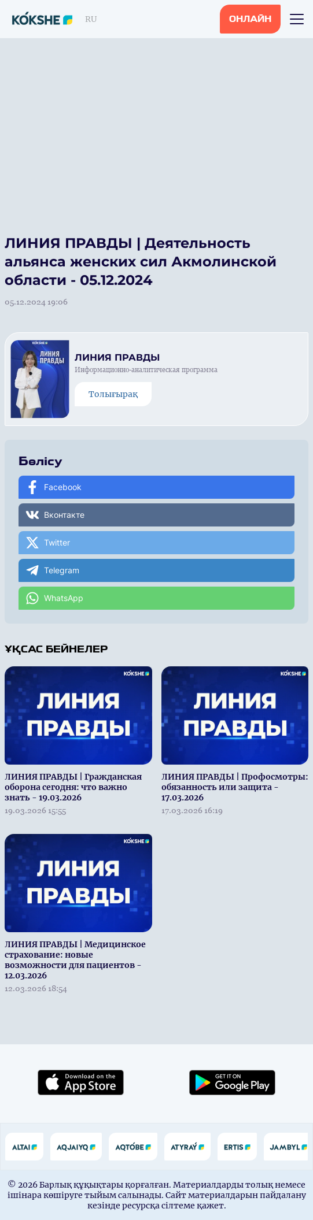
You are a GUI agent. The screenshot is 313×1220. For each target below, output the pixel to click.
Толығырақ (113, 394)
